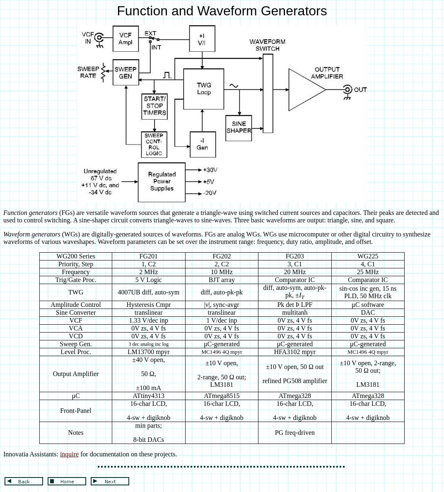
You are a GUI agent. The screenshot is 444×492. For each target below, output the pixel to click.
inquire (69, 454)
